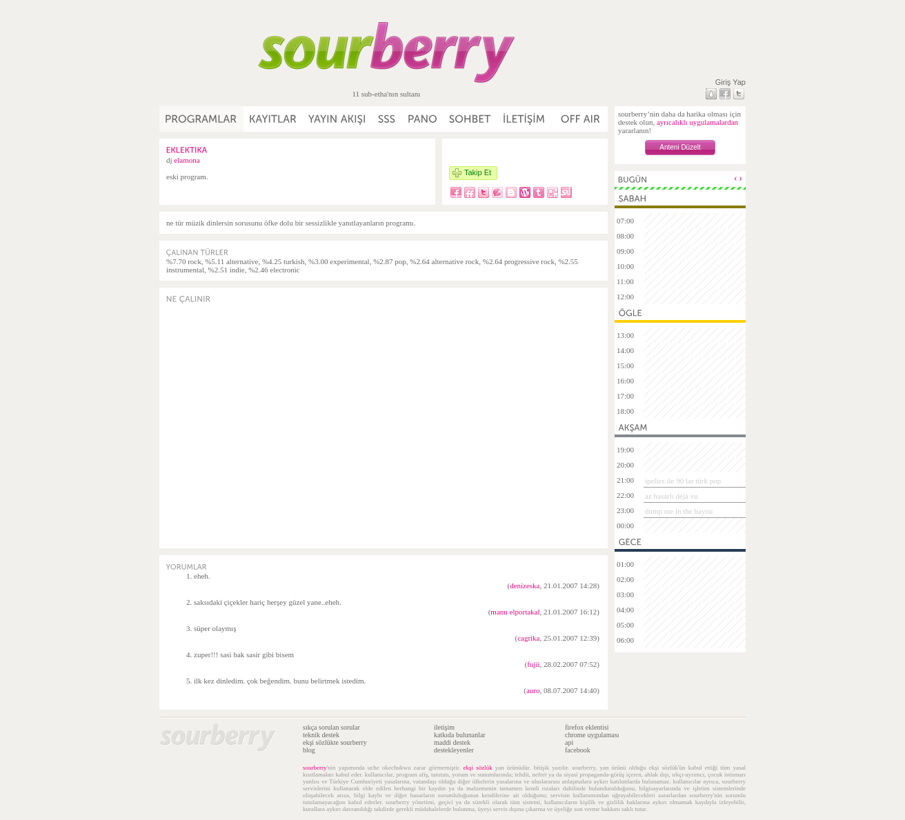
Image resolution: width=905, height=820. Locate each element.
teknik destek (321, 735)
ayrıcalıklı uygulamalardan (697, 122)
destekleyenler (454, 750)
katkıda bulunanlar (460, 735)
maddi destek (452, 742)
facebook (577, 750)
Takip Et (477, 172)
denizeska (524, 585)
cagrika (528, 638)
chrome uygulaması (592, 735)
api (569, 742)
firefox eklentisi (587, 727)
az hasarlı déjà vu (671, 496)
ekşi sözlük (478, 767)
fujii (533, 664)
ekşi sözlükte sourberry (335, 742)
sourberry (315, 767)
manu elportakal (514, 612)
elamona (186, 160)
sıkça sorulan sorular (331, 727)
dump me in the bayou (679, 511)
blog (309, 750)
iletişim (444, 727)
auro (533, 690)
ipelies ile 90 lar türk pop (683, 481)
